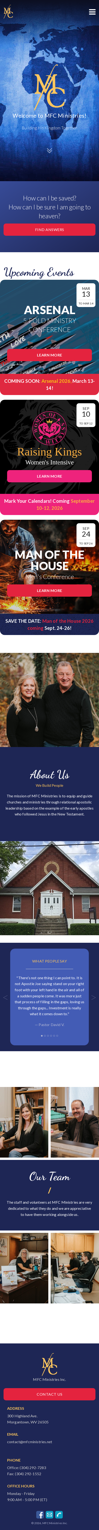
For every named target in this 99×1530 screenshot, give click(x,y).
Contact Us (49, 1394)
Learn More (49, 355)
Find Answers (49, 229)
